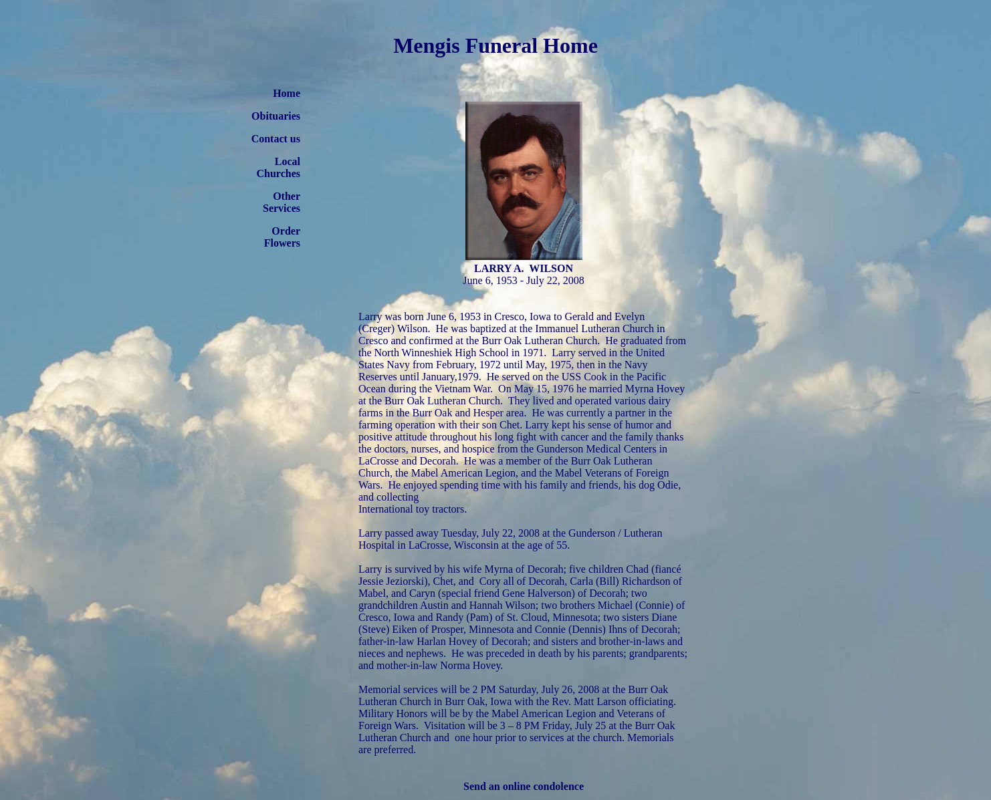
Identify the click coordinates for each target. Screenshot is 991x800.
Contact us (275, 138)
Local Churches (279, 167)
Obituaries (275, 116)
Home (286, 93)
